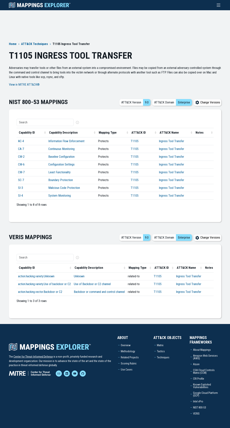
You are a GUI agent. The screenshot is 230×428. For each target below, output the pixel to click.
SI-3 (20, 188)
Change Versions (207, 102)
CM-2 (21, 156)
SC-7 (21, 180)
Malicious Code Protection (64, 188)
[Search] (45, 122)
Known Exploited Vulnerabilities (202, 386)
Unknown (79, 276)
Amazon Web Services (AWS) (205, 357)
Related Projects (130, 357)
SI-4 (20, 195)
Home (13, 44)
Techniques (163, 357)
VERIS (196, 413)
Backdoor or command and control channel (99, 292)
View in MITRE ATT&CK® (24, 84)
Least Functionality (59, 172)
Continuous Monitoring (61, 149)
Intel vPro (198, 401)
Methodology (128, 351)
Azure (196, 364)
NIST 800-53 (199, 407)
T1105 (134, 141)
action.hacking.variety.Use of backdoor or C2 (44, 284)
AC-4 (21, 141)
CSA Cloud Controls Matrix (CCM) (204, 371)
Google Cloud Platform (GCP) (205, 394)
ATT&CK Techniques (34, 44)
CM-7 (21, 172)
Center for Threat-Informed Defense (33, 356)
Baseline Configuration (61, 156)
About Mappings (202, 349)
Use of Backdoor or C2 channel (92, 284)
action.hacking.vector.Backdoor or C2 (40, 292)
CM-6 (21, 164)
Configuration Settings (61, 164)
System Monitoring (59, 195)
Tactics (161, 351)
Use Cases (126, 369)
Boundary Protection (60, 180)
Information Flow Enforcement (66, 141)
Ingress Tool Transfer (171, 141)
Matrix (160, 345)
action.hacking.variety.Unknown (36, 276)
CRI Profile (198, 378)
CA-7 (21, 149)
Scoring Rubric (129, 363)
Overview (126, 345)
